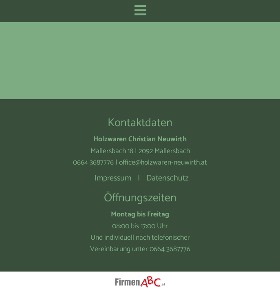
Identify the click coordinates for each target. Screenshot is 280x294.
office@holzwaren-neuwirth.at (163, 163)
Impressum (113, 178)
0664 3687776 (93, 163)
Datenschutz (167, 178)
